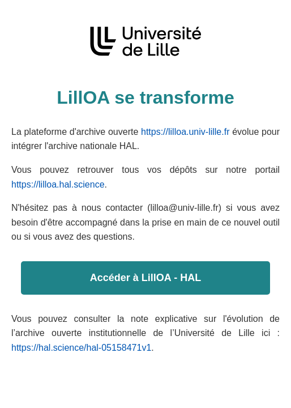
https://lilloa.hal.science (58, 184)
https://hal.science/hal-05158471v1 (81, 347)
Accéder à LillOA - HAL (145, 277)
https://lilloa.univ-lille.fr (185, 132)
